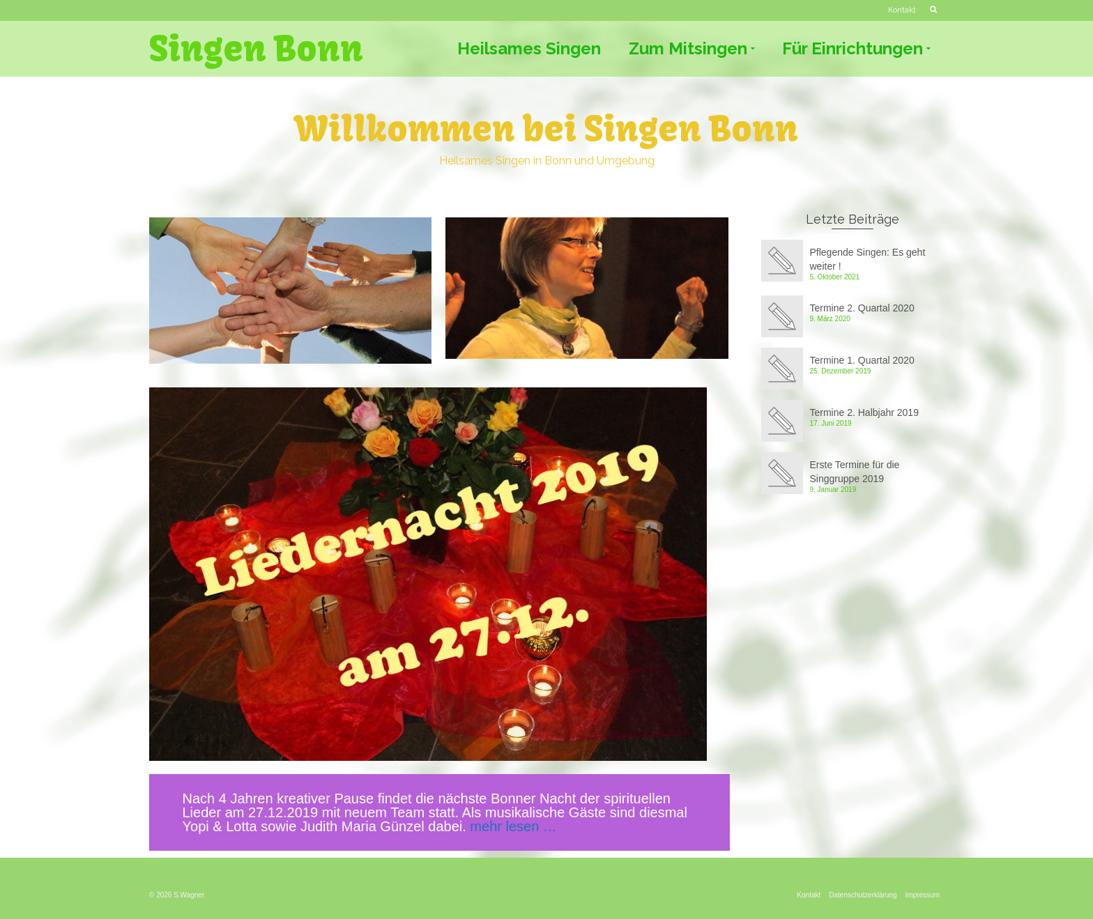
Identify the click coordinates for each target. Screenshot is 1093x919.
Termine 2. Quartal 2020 (862, 308)
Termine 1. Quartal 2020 (862, 360)
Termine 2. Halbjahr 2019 (864, 412)
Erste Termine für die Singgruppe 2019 (855, 471)
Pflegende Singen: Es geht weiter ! (868, 259)
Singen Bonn (256, 48)
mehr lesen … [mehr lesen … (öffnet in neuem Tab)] (513, 826)
